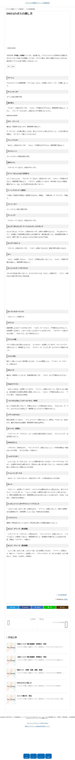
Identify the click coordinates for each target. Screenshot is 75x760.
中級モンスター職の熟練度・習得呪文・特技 (31, 644)
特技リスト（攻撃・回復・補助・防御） (30, 670)
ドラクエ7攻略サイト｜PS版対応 (15, 9)
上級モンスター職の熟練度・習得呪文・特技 (31, 657)
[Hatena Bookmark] (37, 607)
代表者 (66, 599)
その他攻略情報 (31, 9)
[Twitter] (13, 607)
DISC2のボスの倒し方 (24, 683)
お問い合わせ (44, 723)
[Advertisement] (38, 32)
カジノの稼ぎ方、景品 (24, 696)
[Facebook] (25, 607)
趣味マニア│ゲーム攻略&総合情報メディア (37, 726)
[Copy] (62, 607)
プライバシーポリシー (33, 723)
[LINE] (50, 607)
